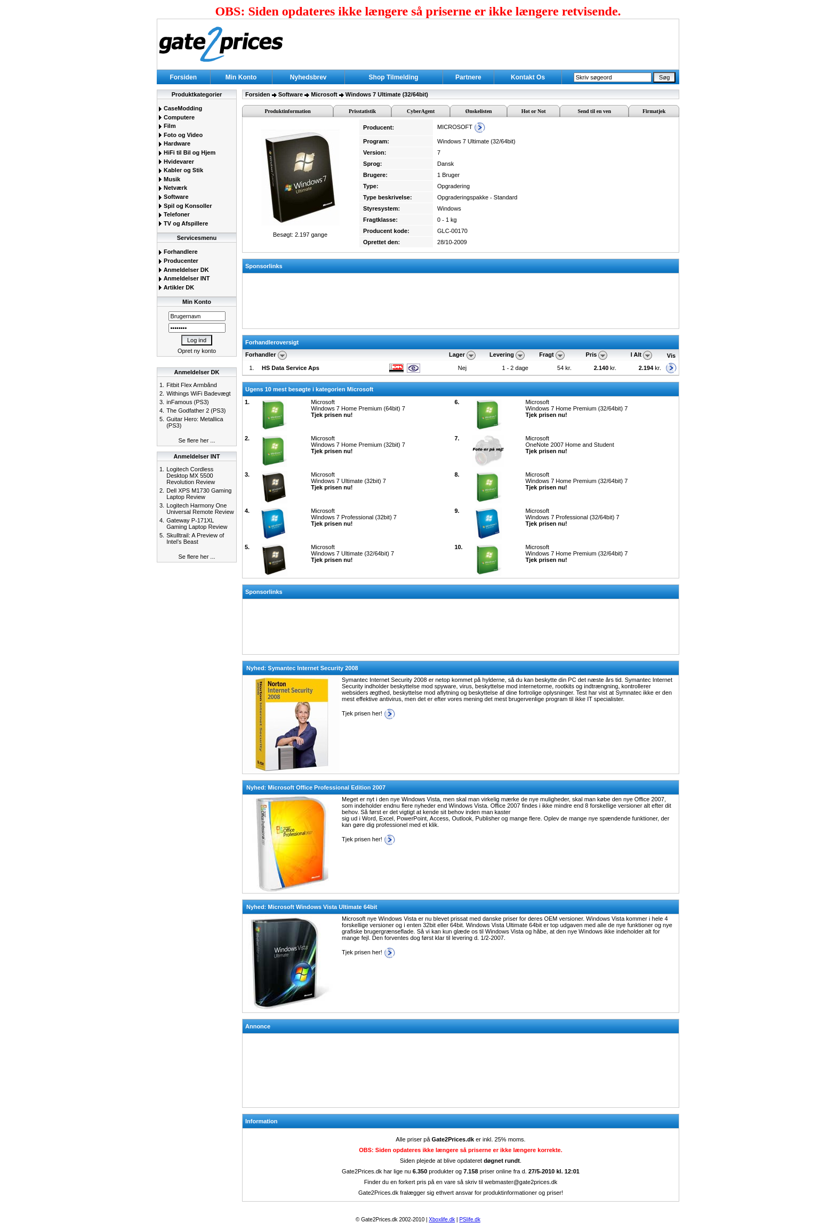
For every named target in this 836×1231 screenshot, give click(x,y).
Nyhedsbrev (308, 77)
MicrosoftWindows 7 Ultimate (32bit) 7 (348, 480)
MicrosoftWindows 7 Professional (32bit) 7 (354, 517)
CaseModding (180, 108)
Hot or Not (533, 111)
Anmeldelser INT (184, 278)
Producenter (178, 261)
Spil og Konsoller (185, 206)
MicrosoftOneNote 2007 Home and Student (569, 444)
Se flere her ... (196, 440)
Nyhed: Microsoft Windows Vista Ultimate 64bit (311, 907)
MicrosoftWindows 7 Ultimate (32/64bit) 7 (352, 553)
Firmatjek (653, 111)
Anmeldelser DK (183, 270)
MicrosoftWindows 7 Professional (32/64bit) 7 (572, 517)
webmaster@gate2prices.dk (521, 1182)
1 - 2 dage (515, 368)
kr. (605, 368)
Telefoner (174, 214)
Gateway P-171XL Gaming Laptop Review (196, 523)
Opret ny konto (197, 351)
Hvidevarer (176, 161)
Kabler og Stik (180, 170)
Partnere (468, 77)
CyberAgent (421, 111)
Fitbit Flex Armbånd (191, 385)
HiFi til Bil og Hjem (186, 152)
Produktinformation (287, 111)
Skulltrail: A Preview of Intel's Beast (195, 538)
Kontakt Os (528, 77)
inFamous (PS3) (187, 402)
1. (251, 368)
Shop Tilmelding (394, 77)
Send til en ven (595, 111)
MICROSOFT (461, 127)
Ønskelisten (478, 111)
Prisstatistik (362, 111)
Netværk (172, 187)
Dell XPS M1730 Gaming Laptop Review (198, 493)
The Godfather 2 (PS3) (196, 410)
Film (167, 126)
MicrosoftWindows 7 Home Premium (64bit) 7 (358, 408)
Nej (462, 368)
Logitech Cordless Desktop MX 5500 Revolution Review (190, 475)
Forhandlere (178, 251)
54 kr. (565, 368)
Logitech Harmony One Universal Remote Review (200, 508)
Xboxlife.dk (442, 1219)
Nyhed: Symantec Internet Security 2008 (302, 668)
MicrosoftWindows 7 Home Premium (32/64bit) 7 (576, 408)
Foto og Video (180, 135)
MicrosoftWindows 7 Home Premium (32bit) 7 (358, 444)
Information (261, 1121)
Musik (169, 179)
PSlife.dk (469, 1219)
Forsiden (183, 77)
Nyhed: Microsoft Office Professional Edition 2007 (315, 787)
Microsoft (324, 94)
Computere (176, 117)
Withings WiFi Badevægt (198, 393)
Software (173, 197)
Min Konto (241, 77)
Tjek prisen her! (369, 713)
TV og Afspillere (183, 223)
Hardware (174, 143)
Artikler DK (176, 287)
